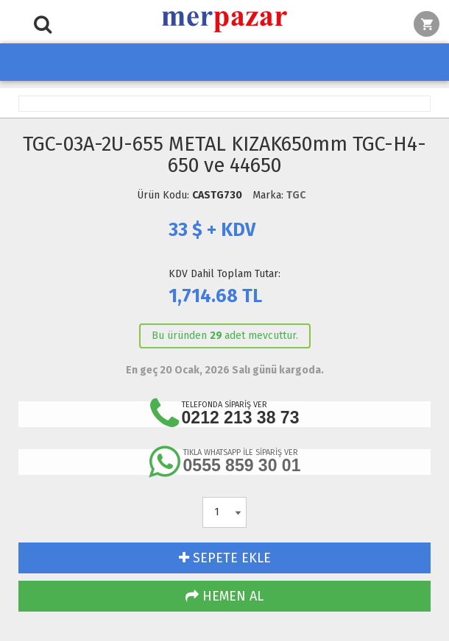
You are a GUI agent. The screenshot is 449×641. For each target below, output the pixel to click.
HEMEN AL (224, 596)
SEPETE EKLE (225, 557)
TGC (295, 195)
